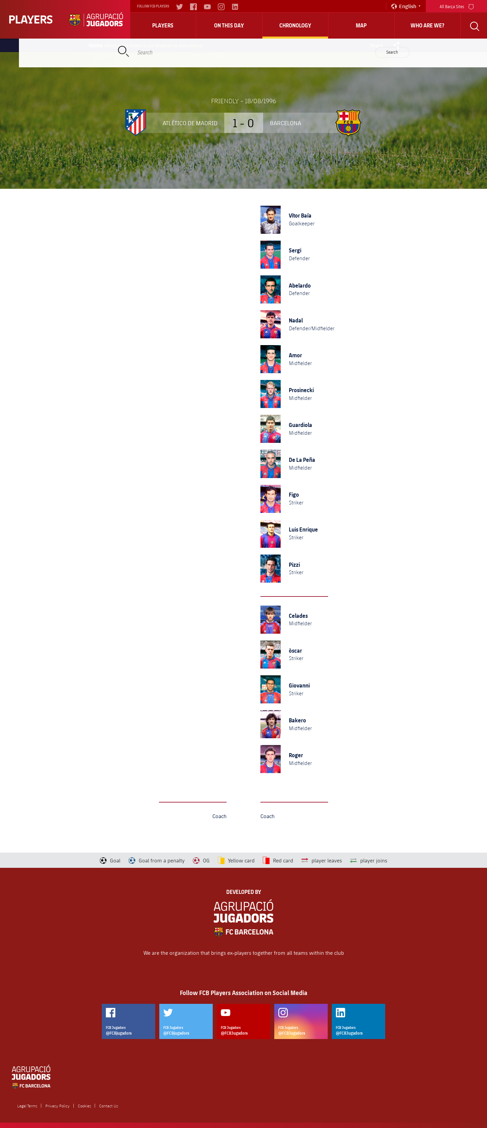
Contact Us (108, 1105)
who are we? (427, 25)
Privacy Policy (57, 1105)
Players (162, 25)
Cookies (84, 1105)
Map (361, 25)
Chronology (295, 25)
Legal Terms (27, 1105)
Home (96, 45)
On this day (229, 25)
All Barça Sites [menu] (457, 6)
